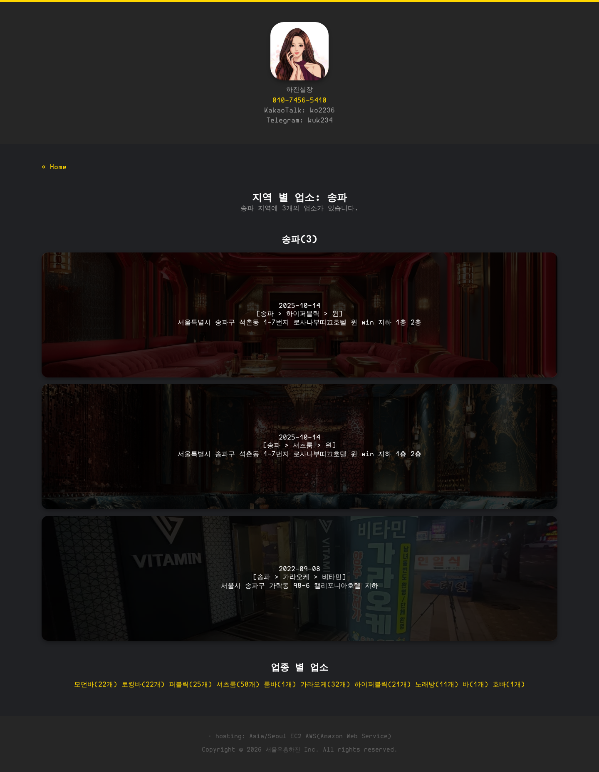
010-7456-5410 (299, 100)
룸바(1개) (280, 685)
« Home (54, 167)
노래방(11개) (436, 685)
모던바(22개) (95, 685)
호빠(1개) (509, 685)
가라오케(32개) (325, 685)
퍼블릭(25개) (190, 685)
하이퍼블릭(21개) (382, 685)
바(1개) (475, 685)
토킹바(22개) (143, 685)
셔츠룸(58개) (238, 685)
